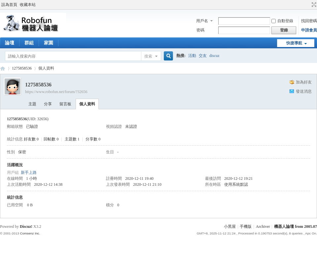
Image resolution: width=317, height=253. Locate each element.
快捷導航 (294, 43)
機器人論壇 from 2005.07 (295, 226)
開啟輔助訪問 (307, 5)
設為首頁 (9, 4)
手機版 (246, 226)
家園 (48, 42)
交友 (203, 55)
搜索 (148, 56)
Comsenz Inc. (30, 233)
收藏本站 (28, 4)
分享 (48, 104)
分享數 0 (93, 139)
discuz (214, 55)
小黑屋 (230, 226)
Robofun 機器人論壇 (2, 68)
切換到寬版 (313, 5)
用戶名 (202, 21)
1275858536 (22, 68)
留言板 (65, 104)
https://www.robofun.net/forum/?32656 (56, 91)
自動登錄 (282, 21)
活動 (192, 55)
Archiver (263, 226)
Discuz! (26, 226)
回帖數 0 (51, 139)
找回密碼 (309, 21)
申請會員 (309, 30)
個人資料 (87, 104)
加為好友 (304, 82)
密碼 (200, 30)
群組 (29, 42)
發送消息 (304, 91)
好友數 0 (31, 139)
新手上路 (29, 172)
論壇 (9, 42)
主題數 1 (72, 139)
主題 (32, 104)
